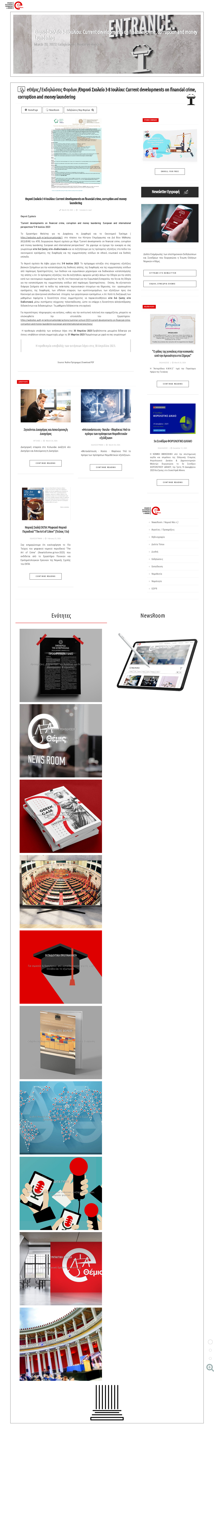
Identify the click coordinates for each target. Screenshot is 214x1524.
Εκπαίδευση (157, 566)
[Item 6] (209, 1357)
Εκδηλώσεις (157, 559)
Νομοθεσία (157, 573)
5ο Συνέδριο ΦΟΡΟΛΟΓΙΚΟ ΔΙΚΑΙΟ (173, 441)
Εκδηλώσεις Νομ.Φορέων (80, 110)
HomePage (31, 110)
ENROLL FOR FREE (170, 171)
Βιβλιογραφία (158, 537)
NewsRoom (52, 110)
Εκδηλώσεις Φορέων (59, 89)
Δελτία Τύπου (158, 544)
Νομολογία (157, 581)
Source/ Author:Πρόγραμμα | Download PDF (76, 362)
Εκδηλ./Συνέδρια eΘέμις (162, 284)
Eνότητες (61, 615)
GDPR (154, 588)
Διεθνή (155, 551)
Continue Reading (45, 463)
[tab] (170, 192)
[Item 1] (209, 1341)
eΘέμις (33, 89)
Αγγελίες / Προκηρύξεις (163, 529)
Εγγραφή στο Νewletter (162, 273)
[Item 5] (209, 1349)
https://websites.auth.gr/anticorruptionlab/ (41, 237)
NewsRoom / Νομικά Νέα (165, 522)
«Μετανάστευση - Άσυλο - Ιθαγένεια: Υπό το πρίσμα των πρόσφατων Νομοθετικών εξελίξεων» (106, 434)
